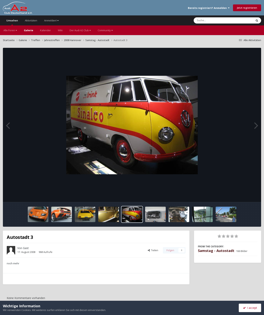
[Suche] (215, 20)
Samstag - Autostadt (216, 250)
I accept (250, 308)
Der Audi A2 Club (80, 30)
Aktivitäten (31, 20)
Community (105, 30)
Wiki (60, 30)
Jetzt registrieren (247, 7)
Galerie (28, 30)
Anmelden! (51, 20)
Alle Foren (10, 30)
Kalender (45, 30)
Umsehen (12, 22)
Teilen (153, 250)
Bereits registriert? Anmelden (209, 8)
